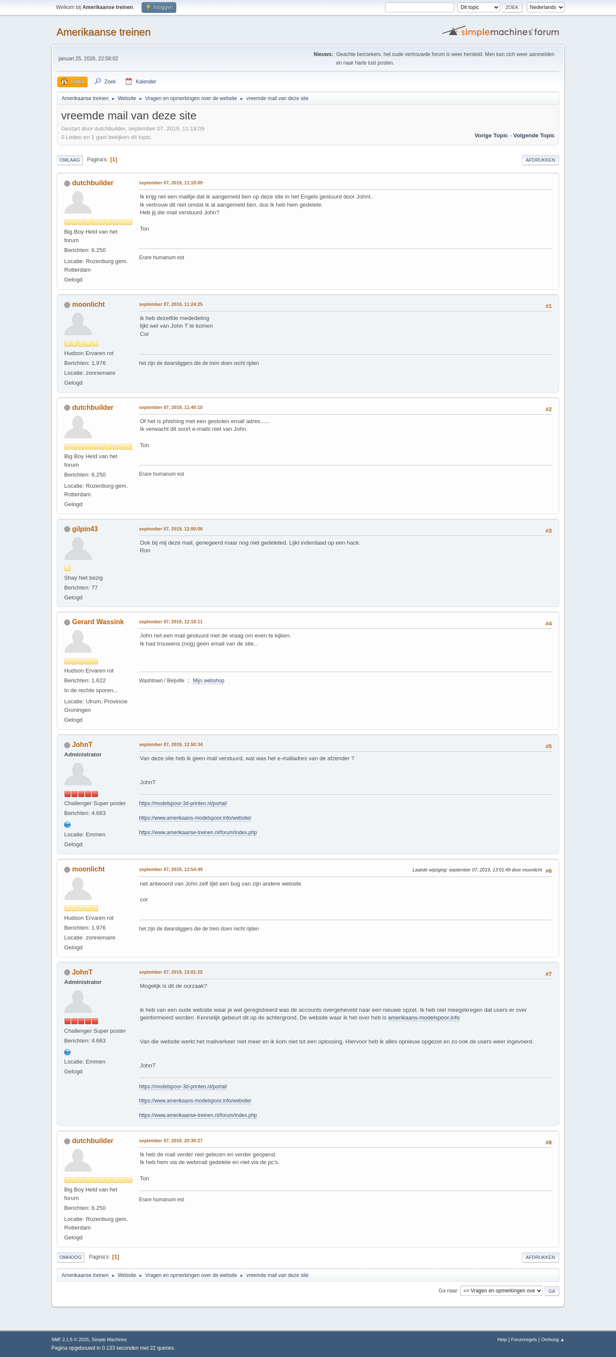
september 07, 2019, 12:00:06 (171, 528)
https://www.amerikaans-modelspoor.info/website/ (195, 818)
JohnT (82, 744)
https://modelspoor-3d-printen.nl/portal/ (183, 803)
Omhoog (70, 1257)
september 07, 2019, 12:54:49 (171, 869)
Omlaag (69, 160)
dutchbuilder (92, 183)
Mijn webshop (208, 681)
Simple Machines (109, 1339)
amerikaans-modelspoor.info (423, 1017)
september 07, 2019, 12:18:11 (171, 621)
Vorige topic (491, 135)
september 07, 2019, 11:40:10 (171, 407)
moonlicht (88, 304)
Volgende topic (534, 135)
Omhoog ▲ (553, 1339)
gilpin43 (85, 529)
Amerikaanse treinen (103, 32)
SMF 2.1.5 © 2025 (70, 1339)
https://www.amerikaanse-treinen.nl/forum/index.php (198, 833)
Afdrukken (540, 160)
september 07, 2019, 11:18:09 (171, 182)
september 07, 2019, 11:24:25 (171, 304)
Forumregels (524, 1339)
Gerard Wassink (98, 621)
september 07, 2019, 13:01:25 (171, 972)
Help (502, 1339)
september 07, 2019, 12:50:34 (171, 744)
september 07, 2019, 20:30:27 (171, 1140)
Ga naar (448, 1291)
